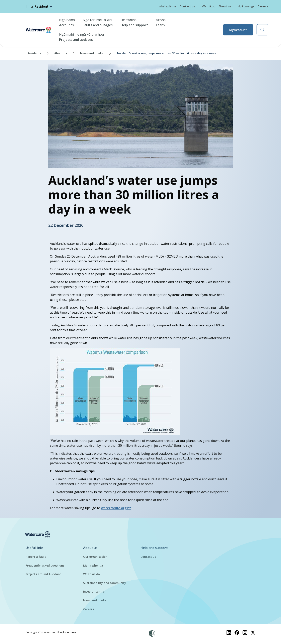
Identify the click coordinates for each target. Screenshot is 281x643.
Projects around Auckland (44, 574)
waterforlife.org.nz (116, 508)
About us (60, 53)
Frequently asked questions (45, 565)
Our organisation (95, 557)
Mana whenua (93, 565)
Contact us (148, 557)
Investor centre (93, 591)
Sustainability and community (104, 583)
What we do (91, 574)
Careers (88, 609)
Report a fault (36, 557)
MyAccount (238, 30)
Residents (34, 53)
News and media (91, 53)
